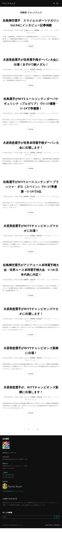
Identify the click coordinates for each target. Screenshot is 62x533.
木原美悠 (32, 74)
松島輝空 (36, 35)
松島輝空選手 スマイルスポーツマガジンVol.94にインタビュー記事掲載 (31, 25)
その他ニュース (28, 35)
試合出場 (39, 74)
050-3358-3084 (9, 479)
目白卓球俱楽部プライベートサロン (12, 496)
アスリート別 (19, 35)
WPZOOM (57, 529)
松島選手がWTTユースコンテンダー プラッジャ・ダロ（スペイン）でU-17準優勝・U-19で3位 (31, 191)
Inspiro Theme (49, 529)
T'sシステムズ (9, 3)
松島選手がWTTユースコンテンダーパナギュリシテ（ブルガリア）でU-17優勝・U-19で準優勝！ (31, 108)
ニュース (26, 74)
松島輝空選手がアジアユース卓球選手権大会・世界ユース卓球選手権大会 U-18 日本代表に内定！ (30, 274)
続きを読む (32, 51)
